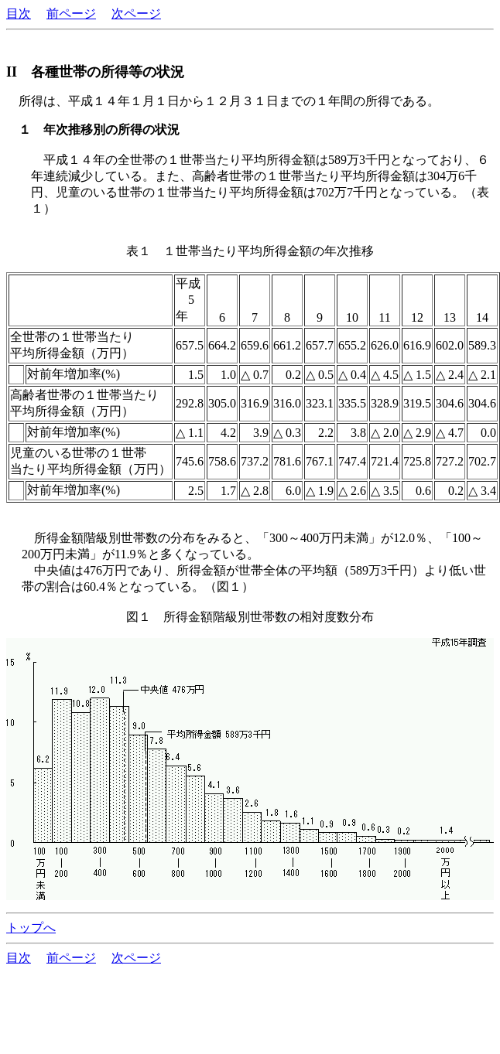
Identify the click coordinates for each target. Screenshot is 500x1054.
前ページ (71, 13)
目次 (18, 13)
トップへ (31, 927)
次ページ (136, 13)
